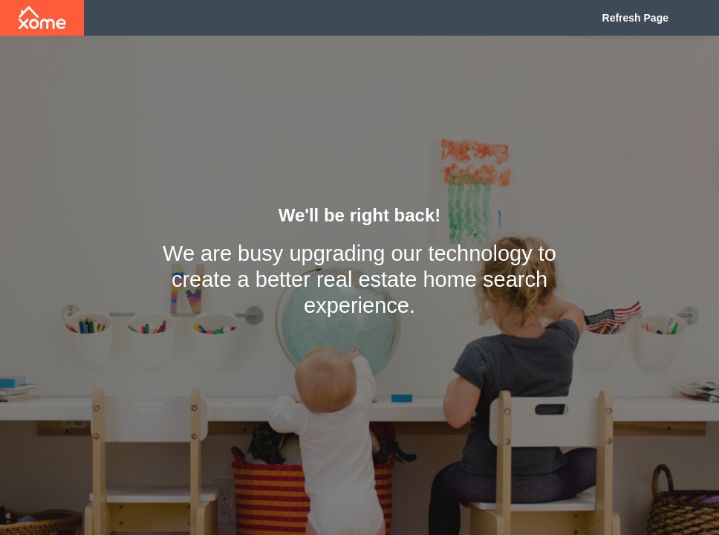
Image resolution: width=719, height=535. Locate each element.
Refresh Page (635, 18)
